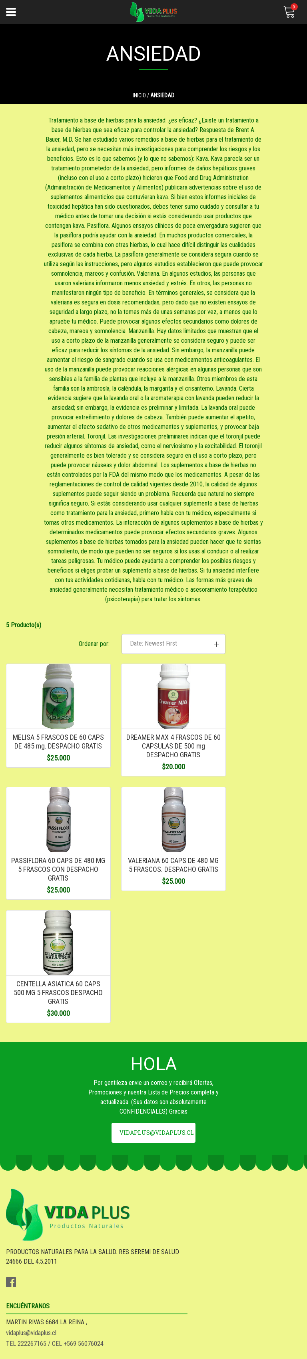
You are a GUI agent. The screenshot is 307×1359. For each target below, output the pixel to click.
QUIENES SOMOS (28, 1311)
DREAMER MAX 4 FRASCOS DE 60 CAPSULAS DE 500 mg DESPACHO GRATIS (153, 799)
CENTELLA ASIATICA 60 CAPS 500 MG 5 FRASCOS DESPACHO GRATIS (153, 929)
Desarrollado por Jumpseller (212, 1350)
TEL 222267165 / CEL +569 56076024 (208, 1188)
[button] (256, 693)
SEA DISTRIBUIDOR (31, 1300)
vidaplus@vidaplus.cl (157, 1089)
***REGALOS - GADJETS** (40, 1322)
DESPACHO (20, 1290)
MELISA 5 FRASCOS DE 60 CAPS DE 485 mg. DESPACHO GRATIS (51, 799)
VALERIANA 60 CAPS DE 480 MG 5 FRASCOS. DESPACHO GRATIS (51, 929)
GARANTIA (19, 1279)
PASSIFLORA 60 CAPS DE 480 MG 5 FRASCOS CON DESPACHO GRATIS (256, 799)
